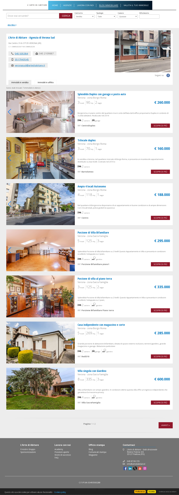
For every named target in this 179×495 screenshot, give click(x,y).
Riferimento (144, 13)
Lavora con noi (85, 5)
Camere (121, 13)
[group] (40, 112)
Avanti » (165, 425)
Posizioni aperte (62, 452)
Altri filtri (12, 25)
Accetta (152, 491)
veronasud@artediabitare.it (30, 65)
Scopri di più (160, 125)
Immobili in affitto (46, 82)
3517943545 (22, 59)
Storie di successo (63, 454)
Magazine (93, 454)
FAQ (56, 457)
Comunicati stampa (97, 452)
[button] (71, 112)
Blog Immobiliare (108, 5)
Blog (91, 449)
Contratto (79, 13)
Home (55, 5)
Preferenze (140, 491)
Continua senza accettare (167, 492)
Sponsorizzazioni (28, 452)
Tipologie (99, 13)
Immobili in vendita (19, 82)
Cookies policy (60, 492)
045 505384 (21, 53)
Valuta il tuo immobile (136, 5)
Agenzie (67, 5)
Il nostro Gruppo (27, 449)
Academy (59, 449)
